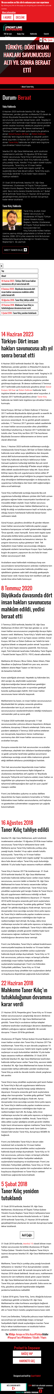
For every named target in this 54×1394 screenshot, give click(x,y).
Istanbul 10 (28, 1243)
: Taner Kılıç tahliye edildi (17, 300)
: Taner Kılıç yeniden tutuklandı (18, 313)
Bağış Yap (20, 33)
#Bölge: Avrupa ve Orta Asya (21, 1334)
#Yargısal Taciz (14, 1337)
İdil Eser (25, 134)
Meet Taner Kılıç (13, 250)
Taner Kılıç (13, 142)
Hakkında (33, 33)
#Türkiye (38, 1334)
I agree (7, 17)
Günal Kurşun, (15, 134)
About (3, 275)
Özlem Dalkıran (39, 134)
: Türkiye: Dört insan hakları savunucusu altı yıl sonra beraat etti (18, 282)
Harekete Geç (27, 1361)
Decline (20, 17)
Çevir (50, 40)
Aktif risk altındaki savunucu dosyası (40, 1386)
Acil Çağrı (27, 1235)
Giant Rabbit (36, 1375)
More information (9, 12)
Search (46, 33)
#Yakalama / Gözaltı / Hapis (34, 1337)
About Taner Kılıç (28, 86)
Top (2, 270)
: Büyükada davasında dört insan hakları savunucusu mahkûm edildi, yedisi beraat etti (18, 292)
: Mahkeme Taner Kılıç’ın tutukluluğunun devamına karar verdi (17, 306)
